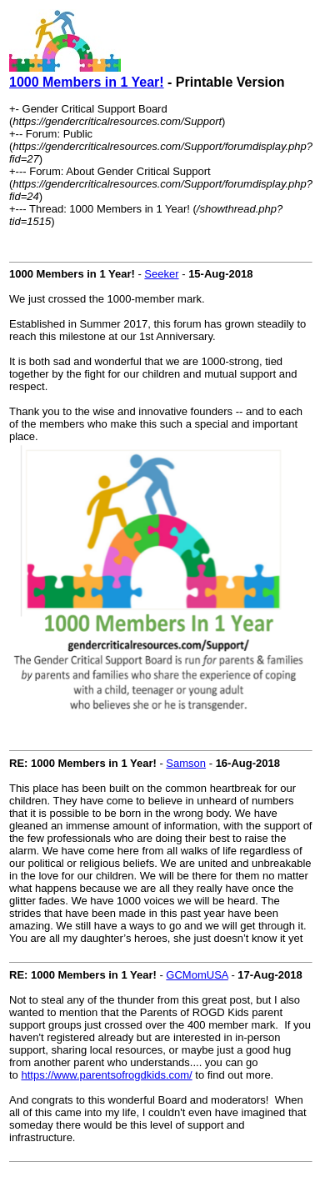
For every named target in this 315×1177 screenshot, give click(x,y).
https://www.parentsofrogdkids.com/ (106, 1075)
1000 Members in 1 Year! (86, 82)
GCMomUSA (197, 975)
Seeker (161, 274)
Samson (186, 763)
